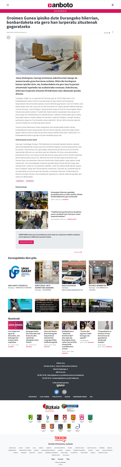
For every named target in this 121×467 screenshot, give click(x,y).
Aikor (21, 448)
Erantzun (78, 252)
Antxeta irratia (59, 448)
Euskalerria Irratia (48, 450)
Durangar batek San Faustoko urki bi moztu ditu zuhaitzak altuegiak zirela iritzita (33, 336)
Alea (34, 448)
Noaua (40, 452)
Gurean (60, 459)
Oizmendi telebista (51, 452)
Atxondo (11, 346)
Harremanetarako (80, 397)
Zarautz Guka (103, 452)
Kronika (23, 452)
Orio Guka (64, 452)
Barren (101, 448)
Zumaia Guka (56, 455)
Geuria (60, 450)
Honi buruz (33, 397)
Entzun (107, 33)
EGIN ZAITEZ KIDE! (26, 242)
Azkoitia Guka (91, 448)
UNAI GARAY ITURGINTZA (18, 285)
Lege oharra (44, 397)
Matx (53, 459)
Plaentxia (74, 452)
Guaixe (90, 450)
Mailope (32, 452)
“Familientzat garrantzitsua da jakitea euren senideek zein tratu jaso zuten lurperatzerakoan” (66, 214)
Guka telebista (107, 450)
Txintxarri (84, 452)
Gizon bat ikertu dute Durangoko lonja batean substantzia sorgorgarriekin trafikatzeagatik (50, 336)
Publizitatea (57, 397)
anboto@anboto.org (54, 375)
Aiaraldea (12, 448)
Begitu (109, 448)
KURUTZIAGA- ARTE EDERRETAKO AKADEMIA (44, 286)
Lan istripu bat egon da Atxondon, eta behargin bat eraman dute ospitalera (14, 336)
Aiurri (28, 448)
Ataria (70, 448)
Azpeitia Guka (79, 448)
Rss (91, 397)
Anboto (48, 448)
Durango (60, 11)
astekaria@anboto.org (60, 378)
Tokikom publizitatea (60, 462)
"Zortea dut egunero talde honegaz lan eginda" (85, 334)
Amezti (41, 448)
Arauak (67, 397)
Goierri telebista (79, 450)
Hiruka (15, 452)
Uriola (93, 452)
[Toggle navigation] (8, 5)
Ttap (67, 459)
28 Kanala (66, 455)
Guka (97, 450)
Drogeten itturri (25, 450)
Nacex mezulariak (69, 285)
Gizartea (20, 181)
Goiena (68, 450)
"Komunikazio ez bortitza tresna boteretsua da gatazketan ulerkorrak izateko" (104, 336)
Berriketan (12, 450)
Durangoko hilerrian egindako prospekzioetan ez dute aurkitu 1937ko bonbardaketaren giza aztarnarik (66, 194)
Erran (36, 450)
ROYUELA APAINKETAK (97, 285)
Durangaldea (71, 219)
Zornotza (109, 346)
